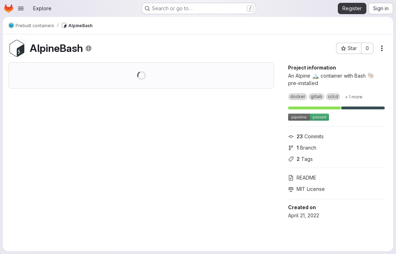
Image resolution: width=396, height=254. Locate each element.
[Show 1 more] (354, 96)
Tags (300, 159)
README (302, 178)
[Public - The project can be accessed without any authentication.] (88, 48)
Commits (306, 136)
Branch (302, 148)
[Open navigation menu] (20, 8)
